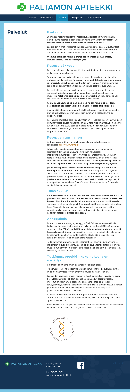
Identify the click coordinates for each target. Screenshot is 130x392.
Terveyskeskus (94, 17)
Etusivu (32, 17)
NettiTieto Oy (118, 363)
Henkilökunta (46, 17)
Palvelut (62, 17)
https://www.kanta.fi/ (69, 144)
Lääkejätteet (76, 17)
